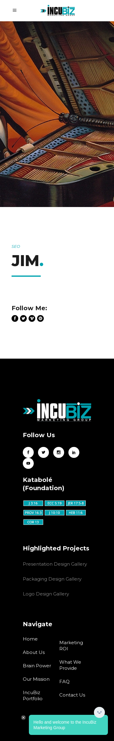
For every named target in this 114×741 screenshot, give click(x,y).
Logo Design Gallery (46, 594)
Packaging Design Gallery (52, 579)
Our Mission (36, 679)
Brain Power (37, 666)
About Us (34, 652)
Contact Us (72, 695)
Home (30, 639)
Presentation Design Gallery (55, 564)
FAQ (64, 681)
